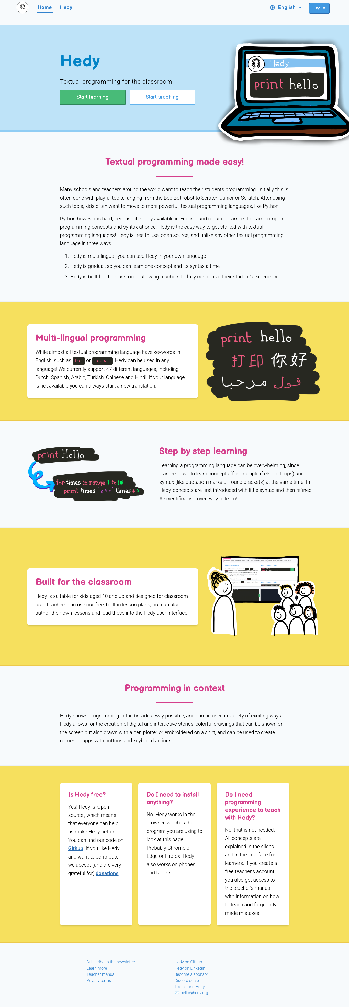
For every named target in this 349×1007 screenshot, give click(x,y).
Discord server (187, 980)
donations (107, 873)
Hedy (66, 8)
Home (45, 8)
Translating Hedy (190, 986)
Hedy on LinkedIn (190, 968)
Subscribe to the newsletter (111, 962)
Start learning (93, 97)
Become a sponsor (191, 974)
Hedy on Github (188, 962)
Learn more (97, 968)
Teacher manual (101, 974)
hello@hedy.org (194, 992)
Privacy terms (99, 980)
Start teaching (162, 97)
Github (75, 848)
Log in (319, 8)
